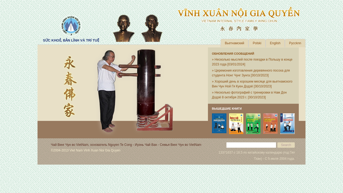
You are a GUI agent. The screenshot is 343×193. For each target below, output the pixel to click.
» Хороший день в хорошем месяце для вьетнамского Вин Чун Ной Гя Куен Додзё (252, 84)
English (275, 43)
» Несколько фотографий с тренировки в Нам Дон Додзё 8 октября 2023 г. (249, 95)
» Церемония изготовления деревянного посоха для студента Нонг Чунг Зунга (251, 73)
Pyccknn (295, 43)
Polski (257, 43)
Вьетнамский (234, 43)
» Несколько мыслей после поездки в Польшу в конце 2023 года (252, 62)
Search (286, 145)
